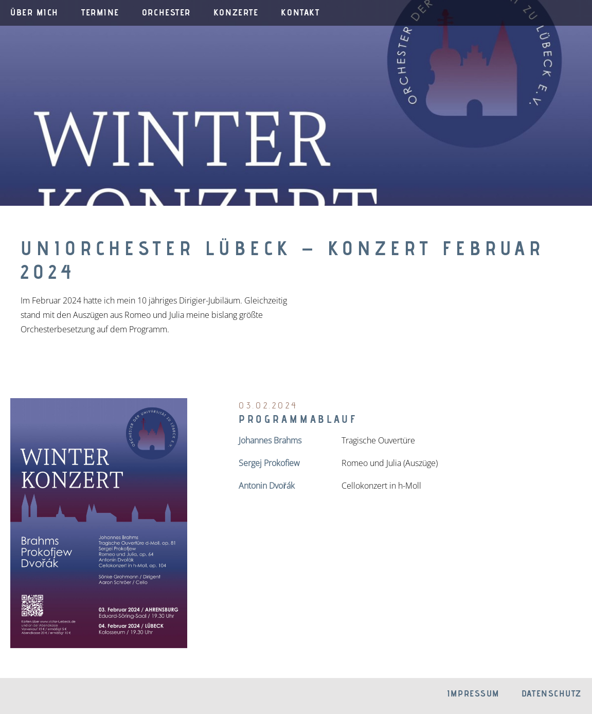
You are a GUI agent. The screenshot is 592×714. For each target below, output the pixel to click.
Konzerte (235, 12)
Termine (100, 12)
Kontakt (300, 12)
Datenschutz (552, 693)
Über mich (34, 12)
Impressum (473, 693)
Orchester (166, 12)
